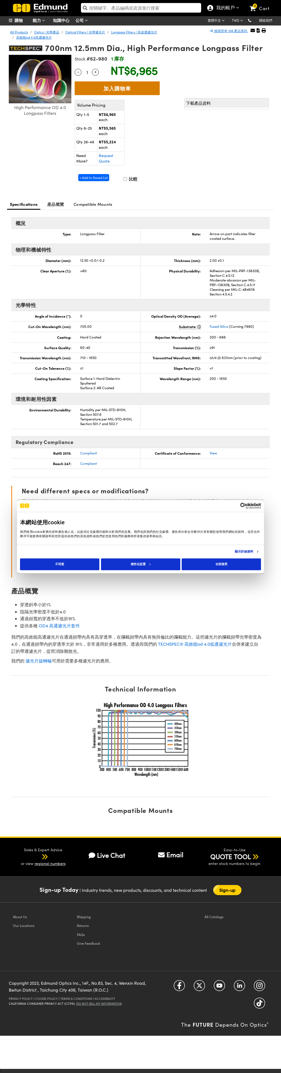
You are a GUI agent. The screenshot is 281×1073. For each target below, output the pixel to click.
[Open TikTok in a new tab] (259, 1005)
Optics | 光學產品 (46, 32)
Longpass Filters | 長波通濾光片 (134, 32)
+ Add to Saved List (94, 177)
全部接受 (221, 564)
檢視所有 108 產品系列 (229, 31)
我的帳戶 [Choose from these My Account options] (224, 8)
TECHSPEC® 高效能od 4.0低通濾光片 (195, 644)
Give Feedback (88, 943)
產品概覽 (55, 204)
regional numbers (50, 863)
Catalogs (214, 916)
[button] (254, 20)
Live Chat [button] (107, 855)
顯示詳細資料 (244, 552)
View (213, 453)
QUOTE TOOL (230, 856)
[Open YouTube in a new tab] (219, 988)
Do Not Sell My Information (99, 1003)
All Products (19, 32)
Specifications (24, 204)
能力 (40, 20)
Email (170, 854)
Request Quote (106, 158)
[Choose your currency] (238, 20)
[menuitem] (22, 20)
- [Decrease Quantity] (78, 71)
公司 (82, 20)
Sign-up (227, 890)
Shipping (84, 916)
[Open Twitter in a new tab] (199, 988)
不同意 (59, 564)
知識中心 (61, 20)
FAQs (81, 934)
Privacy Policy (21, 999)
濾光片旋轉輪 (39, 661)
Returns (83, 925)
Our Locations (24, 925)
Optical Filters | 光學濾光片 (85, 32)
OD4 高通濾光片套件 (59, 625)
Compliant (88, 453)
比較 (130, 179)
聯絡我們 (265, 20)
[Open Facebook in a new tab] (179, 988)
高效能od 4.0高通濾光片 (34, 37)
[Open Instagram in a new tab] (259, 988)
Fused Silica (219, 326)
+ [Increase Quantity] (95, 71)
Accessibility (105, 999)
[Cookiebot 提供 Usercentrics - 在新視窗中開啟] (237, 506)
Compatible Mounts (93, 204)
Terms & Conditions (76, 999)
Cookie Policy (46, 999)
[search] (141, 8)
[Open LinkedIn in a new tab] (239, 988)
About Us (20, 916)
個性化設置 (141, 564)
